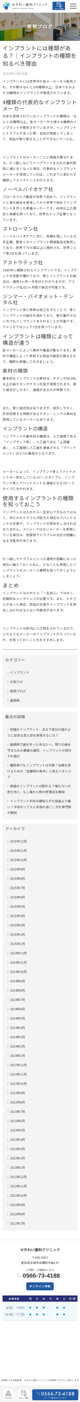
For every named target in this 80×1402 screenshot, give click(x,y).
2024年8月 (17, 990)
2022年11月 (18, 1186)
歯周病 (15, 700)
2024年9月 (17, 981)
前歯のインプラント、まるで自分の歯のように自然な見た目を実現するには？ (39, 732)
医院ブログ (18, 691)
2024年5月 (17, 1018)
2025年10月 (18, 860)
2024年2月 (17, 1046)
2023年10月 (18, 1083)
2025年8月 (17, 878)
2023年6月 (17, 1121)
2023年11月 (18, 1074)
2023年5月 (17, 1130)
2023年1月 (17, 1167)
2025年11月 (18, 850)
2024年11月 (18, 962)
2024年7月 (17, 999)
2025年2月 (17, 934)
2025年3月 (17, 925)
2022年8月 (17, 1214)
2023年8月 (17, 1102)
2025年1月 (17, 943)
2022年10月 (18, 1195)
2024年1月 (17, 1055)
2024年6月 (17, 1009)
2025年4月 (17, 915)
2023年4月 (17, 1139)
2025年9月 (17, 869)
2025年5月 (17, 906)
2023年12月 (18, 1065)
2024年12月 (18, 953)
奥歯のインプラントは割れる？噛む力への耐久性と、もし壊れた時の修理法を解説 (39, 789)
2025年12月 (18, 841)
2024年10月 (18, 971)
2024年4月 (17, 1027)
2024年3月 (17, 1037)
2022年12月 (18, 1176)
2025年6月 (17, 897)
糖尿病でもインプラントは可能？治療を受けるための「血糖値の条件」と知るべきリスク (39, 771)
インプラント (19, 672)
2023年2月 (17, 1158)
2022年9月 (17, 1204)
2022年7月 (17, 1223)
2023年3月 (17, 1149)
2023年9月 (17, 1093)
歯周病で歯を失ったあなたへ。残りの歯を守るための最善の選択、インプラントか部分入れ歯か (39, 750)
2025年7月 (17, 888)
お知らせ (16, 681)
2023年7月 (17, 1111)
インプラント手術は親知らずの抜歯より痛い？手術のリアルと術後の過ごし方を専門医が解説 (39, 807)
